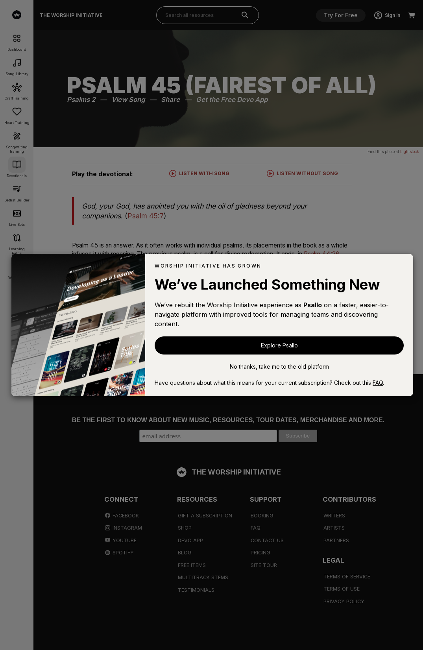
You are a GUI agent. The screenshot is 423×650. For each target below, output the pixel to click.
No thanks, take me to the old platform (279, 366)
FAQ (378, 382)
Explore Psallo (279, 345)
